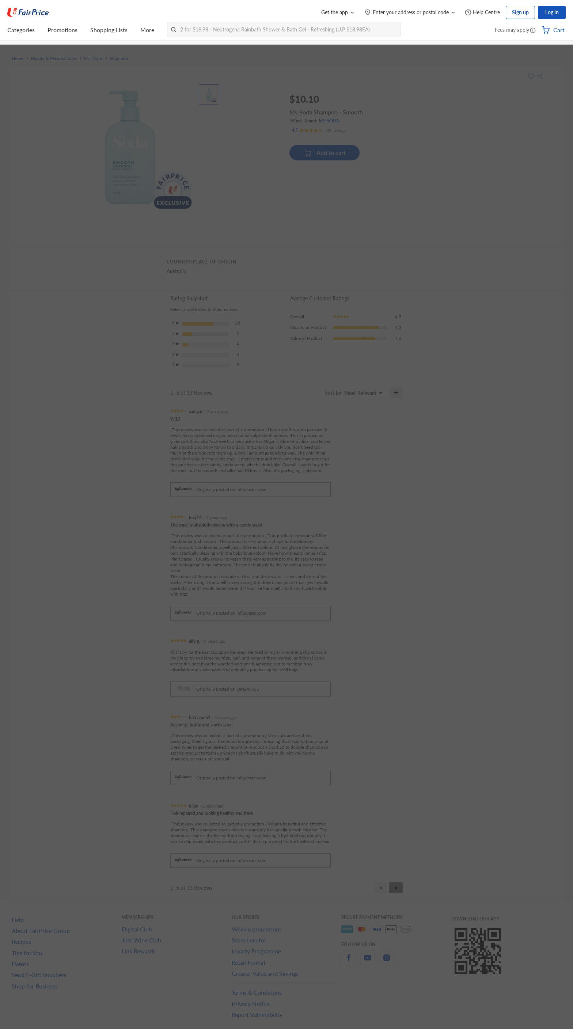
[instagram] (386, 961)
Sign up (520, 12)
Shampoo (119, 58)
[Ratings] (318, 130)
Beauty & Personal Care (53, 58)
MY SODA (329, 121)
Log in (552, 12)
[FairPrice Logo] (28, 12)
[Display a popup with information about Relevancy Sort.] (314, 392)
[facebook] (348, 961)
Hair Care (93, 58)
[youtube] (367, 961)
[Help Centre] (482, 12)
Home (17, 58)
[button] (533, 30)
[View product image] (209, 95)
